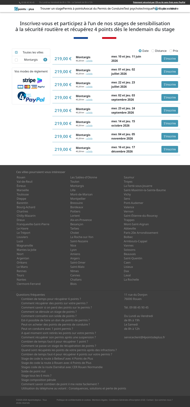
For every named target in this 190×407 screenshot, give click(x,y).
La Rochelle (131, 280)
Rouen (21, 177)
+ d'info (89, 60)
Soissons (129, 250)
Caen (127, 262)
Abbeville (130, 228)
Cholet (74, 233)
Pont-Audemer (133, 203)
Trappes (129, 220)
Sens (127, 199)
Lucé (20, 241)
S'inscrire (170, 59)
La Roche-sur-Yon (81, 237)
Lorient (75, 216)
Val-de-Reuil (24, 182)
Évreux (21, 186)
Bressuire (76, 203)
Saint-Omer (78, 262)
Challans (76, 280)
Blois (73, 284)
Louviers (22, 237)
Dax (126, 271)
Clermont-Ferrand (28, 284)
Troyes (128, 182)
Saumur (129, 177)
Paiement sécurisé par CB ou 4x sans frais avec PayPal (159, 2)
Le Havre (22, 228)
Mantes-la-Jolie (26, 250)
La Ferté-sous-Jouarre (138, 186)
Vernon (128, 211)
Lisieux (128, 267)
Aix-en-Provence (81, 220)
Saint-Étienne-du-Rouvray (141, 216)
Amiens (75, 254)
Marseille (23, 190)
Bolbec (128, 237)
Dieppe (21, 199)
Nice (73, 245)
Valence (129, 207)
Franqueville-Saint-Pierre (33, 224)
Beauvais (130, 254)
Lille (73, 190)
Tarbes (74, 228)
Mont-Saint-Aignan (136, 224)
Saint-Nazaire (79, 241)
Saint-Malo (77, 267)
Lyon (73, 250)
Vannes (129, 245)
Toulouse (23, 194)
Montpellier (78, 199)
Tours (20, 275)
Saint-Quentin (133, 258)
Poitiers (75, 211)
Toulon (74, 182)
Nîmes (74, 271)
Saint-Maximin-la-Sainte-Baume (145, 190)
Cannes (75, 275)
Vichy (127, 194)
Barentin (22, 203)
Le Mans (22, 267)
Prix (173, 51)
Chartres (22, 211)
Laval (127, 275)
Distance (159, 51)
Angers (75, 258)
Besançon (76, 224)
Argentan (23, 258)
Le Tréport (23, 233)
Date (144, 51)
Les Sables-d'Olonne (83, 177)
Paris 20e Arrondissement (141, 233)
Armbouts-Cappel (135, 241)
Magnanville (25, 245)
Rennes (21, 271)
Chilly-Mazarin (26, 216)
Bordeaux (76, 207)
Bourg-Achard (26, 207)
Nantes (21, 280)
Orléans (22, 262)
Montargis (77, 186)
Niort (20, 254)
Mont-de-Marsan (81, 194)
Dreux (21, 220)
